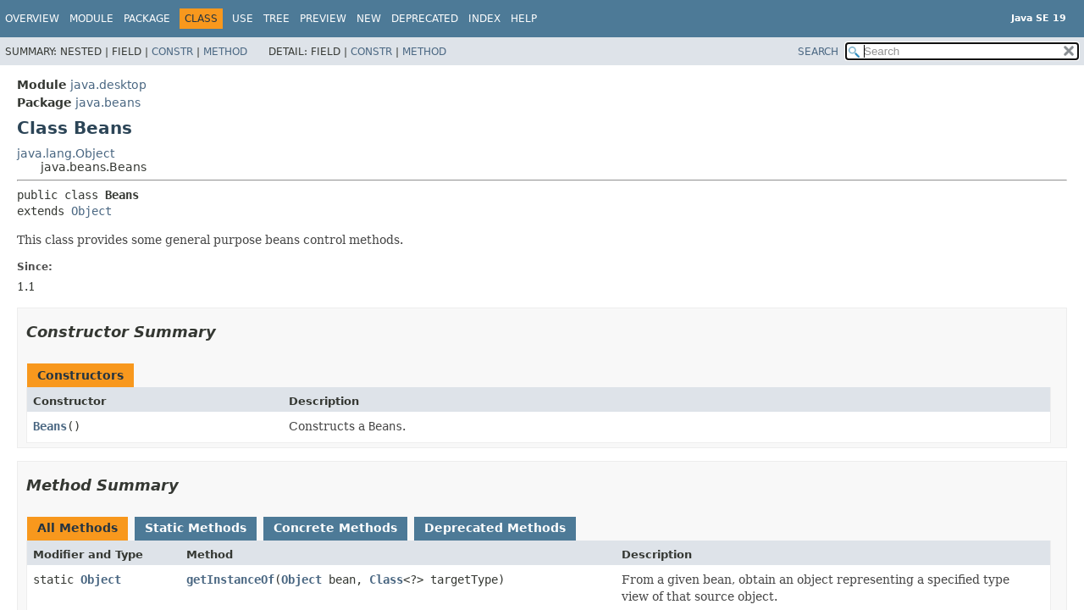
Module (91, 19)
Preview (323, 19)
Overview (32, 19)
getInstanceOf (230, 579)
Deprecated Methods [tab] (495, 528)
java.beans (108, 102)
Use (242, 19)
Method (225, 52)
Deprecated (424, 19)
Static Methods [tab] (195, 528)
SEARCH (818, 52)
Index (484, 19)
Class (386, 579)
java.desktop (108, 85)
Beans (50, 426)
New (369, 19)
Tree (276, 19)
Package (147, 19)
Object (91, 211)
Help (524, 19)
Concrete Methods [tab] (335, 528)
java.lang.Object (65, 153)
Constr (172, 52)
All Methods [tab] (77, 528)
